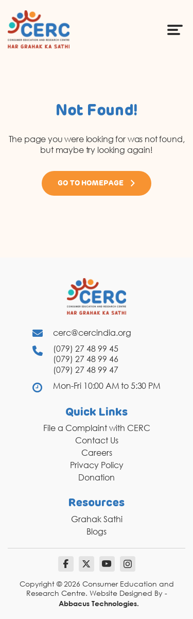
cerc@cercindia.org (92, 333)
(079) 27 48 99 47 (85, 370)
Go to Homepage (97, 183)
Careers (96, 453)
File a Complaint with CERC (96, 428)
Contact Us (96, 440)
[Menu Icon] (175, 29)
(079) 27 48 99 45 (85, 348)
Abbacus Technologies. (99, 603)
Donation (96, 477)
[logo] (38, 29)
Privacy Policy (97, 465)
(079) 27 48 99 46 (85, 359)
